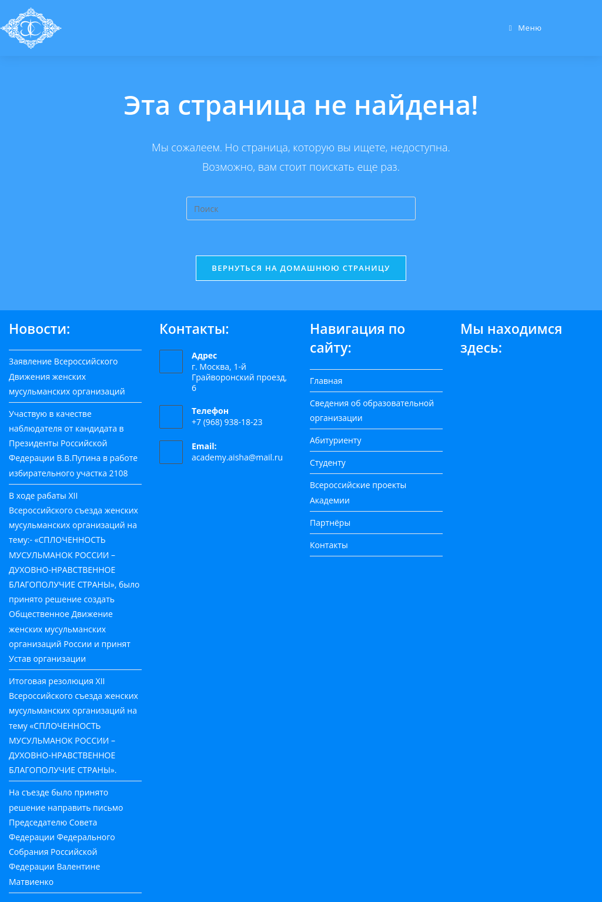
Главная (326, 380)
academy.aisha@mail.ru (237, 457)
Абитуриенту (335, 440)
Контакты (329, 545)
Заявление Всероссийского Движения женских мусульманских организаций (67, 376)
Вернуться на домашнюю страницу (301, 268)
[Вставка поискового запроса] (301, 208)
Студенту (328, 462)
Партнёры (330, 522)
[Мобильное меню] (525, 27)
